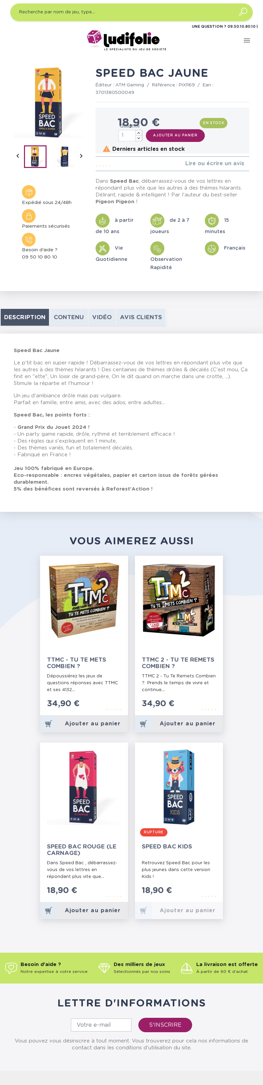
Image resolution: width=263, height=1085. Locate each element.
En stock (213, 123)
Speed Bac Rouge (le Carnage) (81, 850)
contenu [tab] (69, 317)
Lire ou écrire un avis (214, 163)
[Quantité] (130, 135)
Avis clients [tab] (141, 317)
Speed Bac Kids (167, 846)
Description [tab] (25, 317)
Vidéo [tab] (102, 317)
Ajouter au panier (175, 135)
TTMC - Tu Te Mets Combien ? (76, 663)
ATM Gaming (129, 85)
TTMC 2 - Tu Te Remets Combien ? (178, 663)
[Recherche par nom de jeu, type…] (131, 12)
